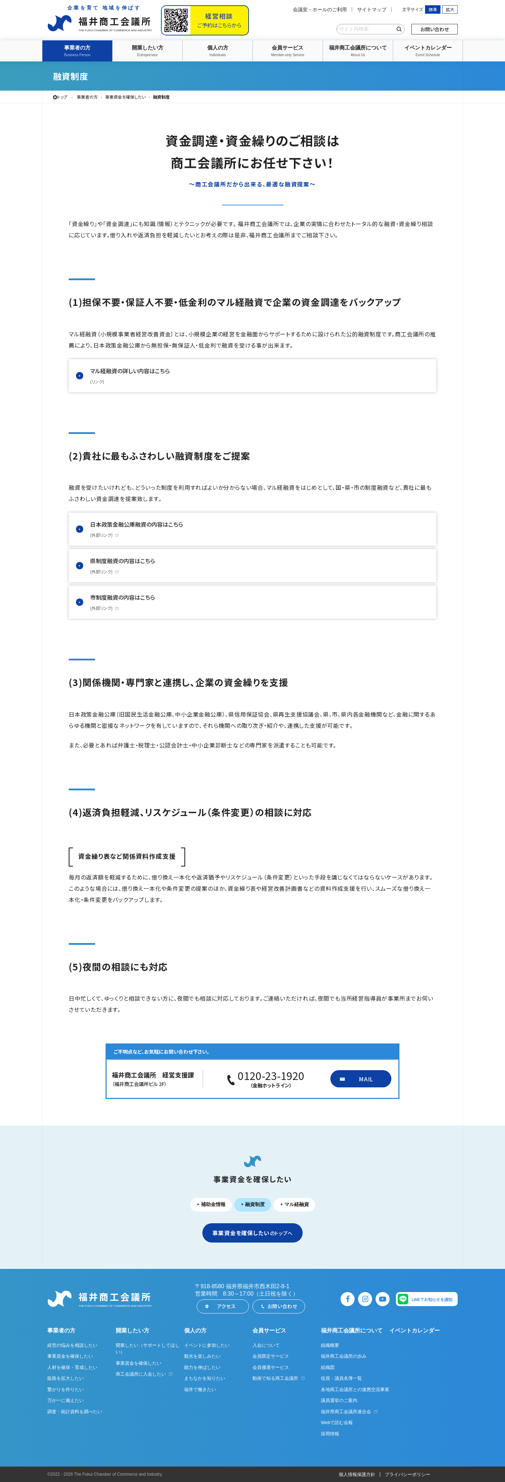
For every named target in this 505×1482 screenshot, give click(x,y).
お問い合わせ (434, 29)
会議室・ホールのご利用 (320, 9)
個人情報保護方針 (357, 1474)
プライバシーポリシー (407, 1474)
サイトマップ (371, 9)
